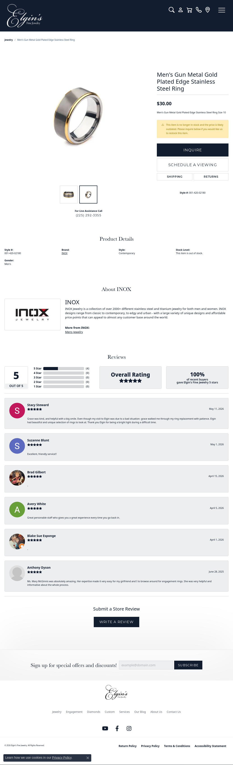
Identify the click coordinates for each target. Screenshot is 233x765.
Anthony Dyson (38, 567)
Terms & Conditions (177, 746)
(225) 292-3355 (88, 215)
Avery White (36, 504)
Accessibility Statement (210, 746)
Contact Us (174, 712)
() (87, 368)
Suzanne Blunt (38, 440)
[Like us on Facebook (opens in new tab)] (117, 728)
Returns (211, 176)
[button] (171, 9)
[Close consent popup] (87, 757)
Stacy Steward (38, 405)
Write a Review (116, 622)
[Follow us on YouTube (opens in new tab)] (105, 728)
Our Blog (140, 712)
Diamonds (93, 712)
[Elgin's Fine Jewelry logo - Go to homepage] (84, 15)
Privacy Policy (150, 746)
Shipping (175, 176)
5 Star (37, 368)
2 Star (37, 382)
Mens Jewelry (74, 332)
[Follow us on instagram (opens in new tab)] (129, 728)
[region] (78, 115)
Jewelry (57, 712)
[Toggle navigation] (221, 10)
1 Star (37, 386)
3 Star (37, 377)
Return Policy (128, 746)
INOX (65, 253)
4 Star (37, 373)
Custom (110, 712)
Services (124, 712)
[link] (198, 9)
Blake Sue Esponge (41, 536)
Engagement (74, 712)
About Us (156, 712)
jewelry (9, 39)
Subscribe (188, 665)
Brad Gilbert (36, 472)
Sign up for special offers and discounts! (74, 665)
